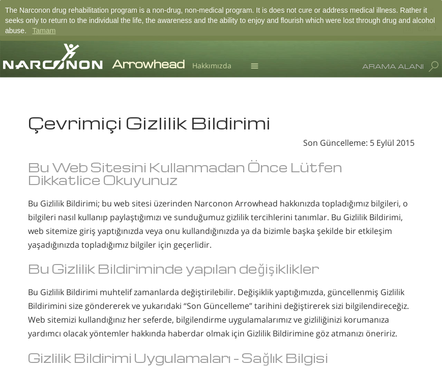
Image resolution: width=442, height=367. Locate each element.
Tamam (43, 31)
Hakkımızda (211, 65)
